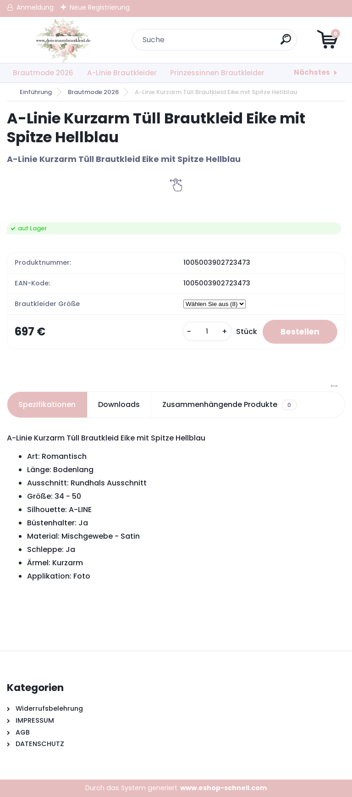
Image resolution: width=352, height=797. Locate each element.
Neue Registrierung (100, 7)
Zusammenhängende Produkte (229, 405)
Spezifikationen (47, 405)
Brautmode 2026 (43, 73)
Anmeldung (35, 7)
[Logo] (63, 40)
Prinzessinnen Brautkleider (217, 73)
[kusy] (205, 332)
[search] (286, 43)
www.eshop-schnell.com (223, 788)
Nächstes (312, 72)
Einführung (36, 92)
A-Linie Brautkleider (122, 73)
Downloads (119, 405)
